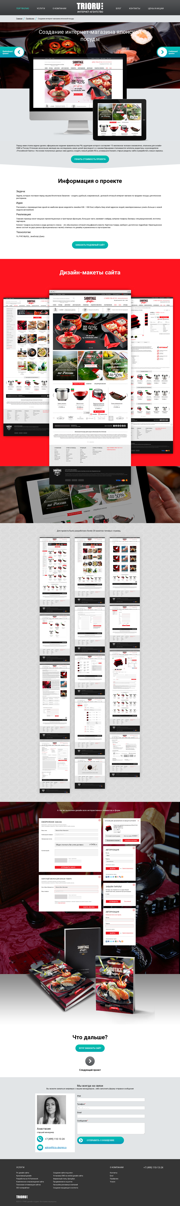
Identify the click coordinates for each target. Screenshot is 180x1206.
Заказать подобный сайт (90, 245)
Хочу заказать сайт (90, 1048)
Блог (118, 8)
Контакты (134, 8)
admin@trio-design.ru (55, 1147)
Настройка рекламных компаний (65, 1185)
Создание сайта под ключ (63, 1173)
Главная (19, 18)
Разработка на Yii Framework (27, 1179)
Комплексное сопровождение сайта (30, 1182)
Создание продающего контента (65, 1188)
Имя (79, 1096)
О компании (59, 8)
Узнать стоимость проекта (90, 159)
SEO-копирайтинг (23, 1188)
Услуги (41, 8)
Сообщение (82, 1121)
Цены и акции (156, 8)
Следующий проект (90, 1070)
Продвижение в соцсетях (62, 1182)
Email (79, 1112)
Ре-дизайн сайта (22, 1173)
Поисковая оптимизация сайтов (28, 1185)
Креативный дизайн (24, 1176)
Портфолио (22, 8)
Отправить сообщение (100, 1140)
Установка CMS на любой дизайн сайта (68, 1176)
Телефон (81, 1104)
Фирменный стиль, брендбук (64, 1179)
